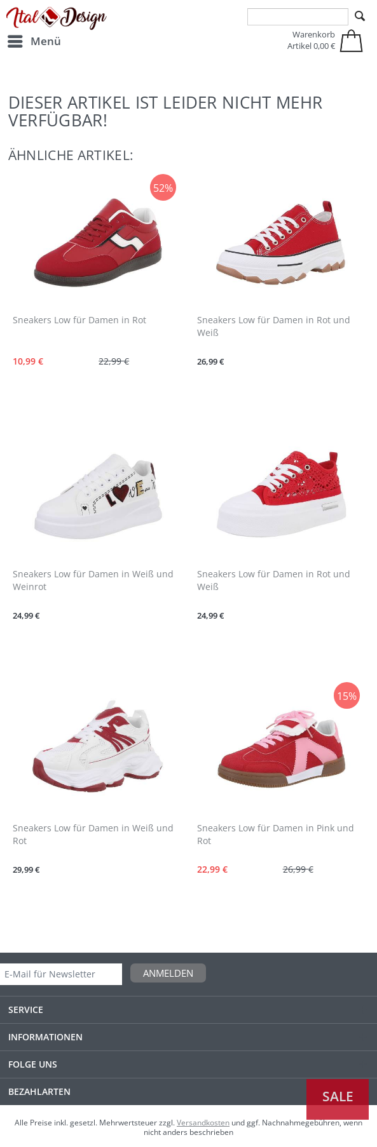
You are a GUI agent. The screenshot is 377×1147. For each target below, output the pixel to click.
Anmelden (168, 973)
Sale (337, 1096)
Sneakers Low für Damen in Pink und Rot (275, 834)
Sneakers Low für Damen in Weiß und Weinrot (93, 580)
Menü (34, 39)
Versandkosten (203, 1122)
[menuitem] (33, 41)
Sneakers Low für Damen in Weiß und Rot (93, 834)
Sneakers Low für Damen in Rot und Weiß (273, 326)
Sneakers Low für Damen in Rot (79, 320)
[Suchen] (360, 16)
